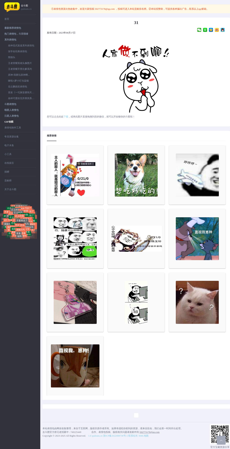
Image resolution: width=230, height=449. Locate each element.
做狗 (19, 237)
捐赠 (6, 171)
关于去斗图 (10, 189)
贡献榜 (8, 180)
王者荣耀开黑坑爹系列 (20, 69)
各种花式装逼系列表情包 (21, 45)
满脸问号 (8, 225)
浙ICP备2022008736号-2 (115, 435)
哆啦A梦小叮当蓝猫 (18, 80)
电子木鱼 (9, 145)
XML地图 (143, 435)
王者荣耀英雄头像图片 (20, 63)
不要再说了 (21, 223)
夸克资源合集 (11, 136)
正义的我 (18, 215)
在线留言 (9, 163)
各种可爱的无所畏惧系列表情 (22, 98)
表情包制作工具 (12, 127)
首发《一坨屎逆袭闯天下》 (22, 92)
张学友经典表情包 (17, 51)
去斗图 (28, 7)
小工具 (8, 154)
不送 (10, 234)
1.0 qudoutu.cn (95, 435)
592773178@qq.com (104, 9)
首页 (6, 19)
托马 (9, 218)
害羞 (14, 232)
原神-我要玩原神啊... (19, 74)
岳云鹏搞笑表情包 (17, 86)
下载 (66, 116)
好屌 (23, 206)
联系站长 (133, 435)
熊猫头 (11, 57)
